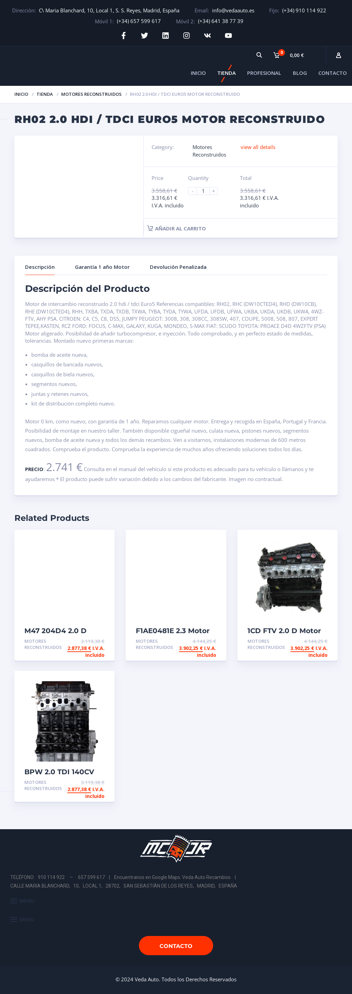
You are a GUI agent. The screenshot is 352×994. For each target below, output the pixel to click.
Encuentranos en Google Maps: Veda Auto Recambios (172, 877)
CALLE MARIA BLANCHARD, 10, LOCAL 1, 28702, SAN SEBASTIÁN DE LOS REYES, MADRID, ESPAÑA (123, 886)
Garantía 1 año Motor (102, 266)
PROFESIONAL (264, 72)
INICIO (198, 72)
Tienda (44, 94)
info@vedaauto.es (233, 10)
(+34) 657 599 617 (139, 21)
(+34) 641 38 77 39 (220, 21)
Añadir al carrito (176, 228)
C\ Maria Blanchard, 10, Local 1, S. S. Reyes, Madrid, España (109, 10)
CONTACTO (332, 72)
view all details (258, 147)
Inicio (21, 94)
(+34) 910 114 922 (304, 10)
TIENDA (226, 72)
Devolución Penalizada (178, 266)
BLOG (300, 72)
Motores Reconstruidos (91, 94)
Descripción (40, 266)
